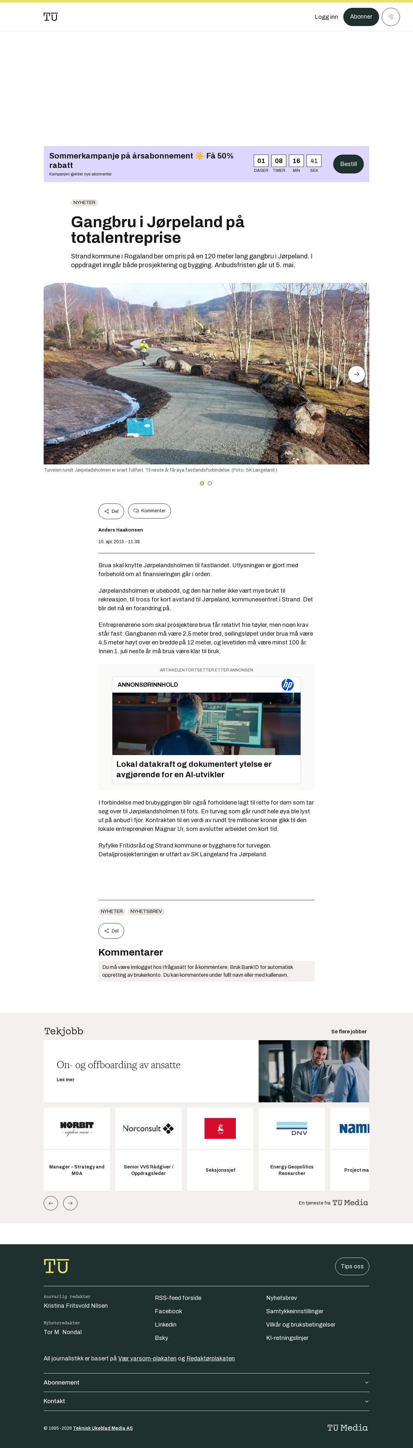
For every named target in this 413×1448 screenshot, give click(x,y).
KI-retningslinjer (287, 1338)
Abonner (361, 17)
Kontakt (206, 1401)
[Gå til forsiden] (51, 17)
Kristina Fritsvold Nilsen (76, 1306)
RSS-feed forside (178, 1298)
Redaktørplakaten (210, 1358)
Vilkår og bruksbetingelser (300, 1324)
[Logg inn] (326, 16)
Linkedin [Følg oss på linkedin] (166, 1324)
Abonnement (206, 1382)
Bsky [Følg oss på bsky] (161, 1338)
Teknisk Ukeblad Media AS (103, 1428)
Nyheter (84, 202)
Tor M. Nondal (63, 1332)
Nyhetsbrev (146, 911)
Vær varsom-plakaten (147, 1358)
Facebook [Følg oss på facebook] (168, 1311)
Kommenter (149, 511)
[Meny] (391, 17)
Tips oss (352, 1266)
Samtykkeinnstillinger (294, 1311)
